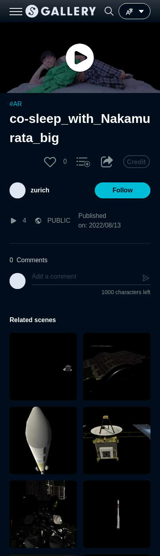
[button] (109, 11)
